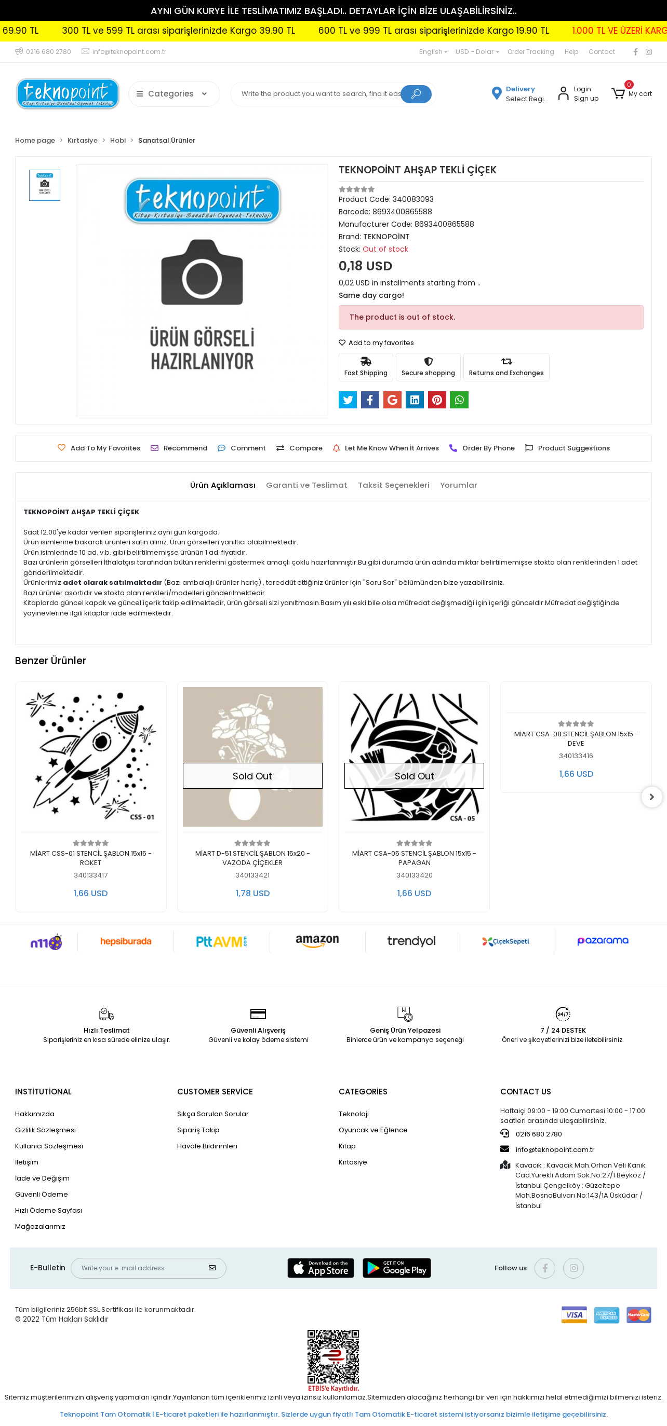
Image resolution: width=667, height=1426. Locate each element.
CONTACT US (525, 1091)
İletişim (26, 1162)
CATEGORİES (363, 1091)
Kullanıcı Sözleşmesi (49, 1146)
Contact (602, 51)
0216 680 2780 (531, 1134)
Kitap (347, 1146)
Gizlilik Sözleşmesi (45, 1130)
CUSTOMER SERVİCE (215, 1091)
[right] (652, 797)
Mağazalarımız (40, 1226)
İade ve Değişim (42, 1178)
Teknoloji (354, 1114)
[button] (631, 94)
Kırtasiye (353, 1162)
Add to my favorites (376, 343)
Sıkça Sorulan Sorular (213, 1114)
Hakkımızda (35, 1114)
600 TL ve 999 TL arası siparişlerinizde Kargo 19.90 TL (485, 30)
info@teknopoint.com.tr (547, 1149)
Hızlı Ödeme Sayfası (48, 1210)
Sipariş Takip (198, 1130)
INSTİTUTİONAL (43, 1091)
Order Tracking (531, 51)
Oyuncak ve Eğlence (373, 1130)
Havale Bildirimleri (207, 1146)
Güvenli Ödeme (41, 1194)
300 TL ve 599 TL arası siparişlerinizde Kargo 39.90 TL (229, 30)
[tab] (223, 485)
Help (571, 51)
